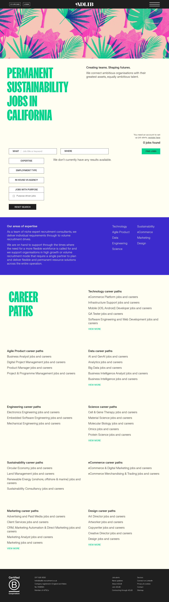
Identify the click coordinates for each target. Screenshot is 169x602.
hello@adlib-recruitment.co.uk (46, 581)
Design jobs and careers (103, 539)
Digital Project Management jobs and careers (36, 362)
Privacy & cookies (143, 584)
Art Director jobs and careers (106, 516)
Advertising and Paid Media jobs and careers (36, 516)
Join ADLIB (116, 587)
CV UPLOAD (14, 4)
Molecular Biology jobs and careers (111, 423)
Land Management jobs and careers (30, 474)
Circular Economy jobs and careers (29, 468)
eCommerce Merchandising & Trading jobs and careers (123, 474)
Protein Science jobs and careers (109, 435)
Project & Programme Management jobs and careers (41, 373)
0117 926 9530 (40, 577)
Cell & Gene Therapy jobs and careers (112, 412)
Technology (119, 226)
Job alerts (116, 577)
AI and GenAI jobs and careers (108, 356)
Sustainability (146, 226)
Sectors (140, 577)
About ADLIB (117, 584)
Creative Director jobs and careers (110, 533)
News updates (117, 581)
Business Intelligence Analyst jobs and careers (118, 373)
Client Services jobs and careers (27, 522)
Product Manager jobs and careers (29, 368)
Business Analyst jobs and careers (29, 356)
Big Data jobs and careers (105, 368)
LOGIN (26, 4)
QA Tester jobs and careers (105, 314)
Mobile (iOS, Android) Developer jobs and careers (120, 308)
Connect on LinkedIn (145, 581)
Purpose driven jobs (26, 196)
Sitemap (140, 590)
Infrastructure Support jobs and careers (113, 302)
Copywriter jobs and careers (106, 528)
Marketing (143, 238)
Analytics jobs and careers (105, 362)
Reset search (23, 207)
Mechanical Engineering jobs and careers (33, 423)
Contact (140, 587)
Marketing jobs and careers (24, 543)
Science (117, 249)
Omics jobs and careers (103, 429)
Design (141, 243)
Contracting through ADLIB (122, 590)
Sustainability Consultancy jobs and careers (35, 489)
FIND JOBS (151, 151)
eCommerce (145, 232)
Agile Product (121, 232)
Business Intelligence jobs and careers (112, 379)
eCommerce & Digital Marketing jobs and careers (120, 468)
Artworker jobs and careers (105, 522)
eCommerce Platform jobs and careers (113, 297)
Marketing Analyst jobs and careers (30, 537)
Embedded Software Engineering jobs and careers (39, 418)
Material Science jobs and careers (110, 418)
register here (154, 137)
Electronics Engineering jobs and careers (33, 412)
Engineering (119, 243)
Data (115, 238)
